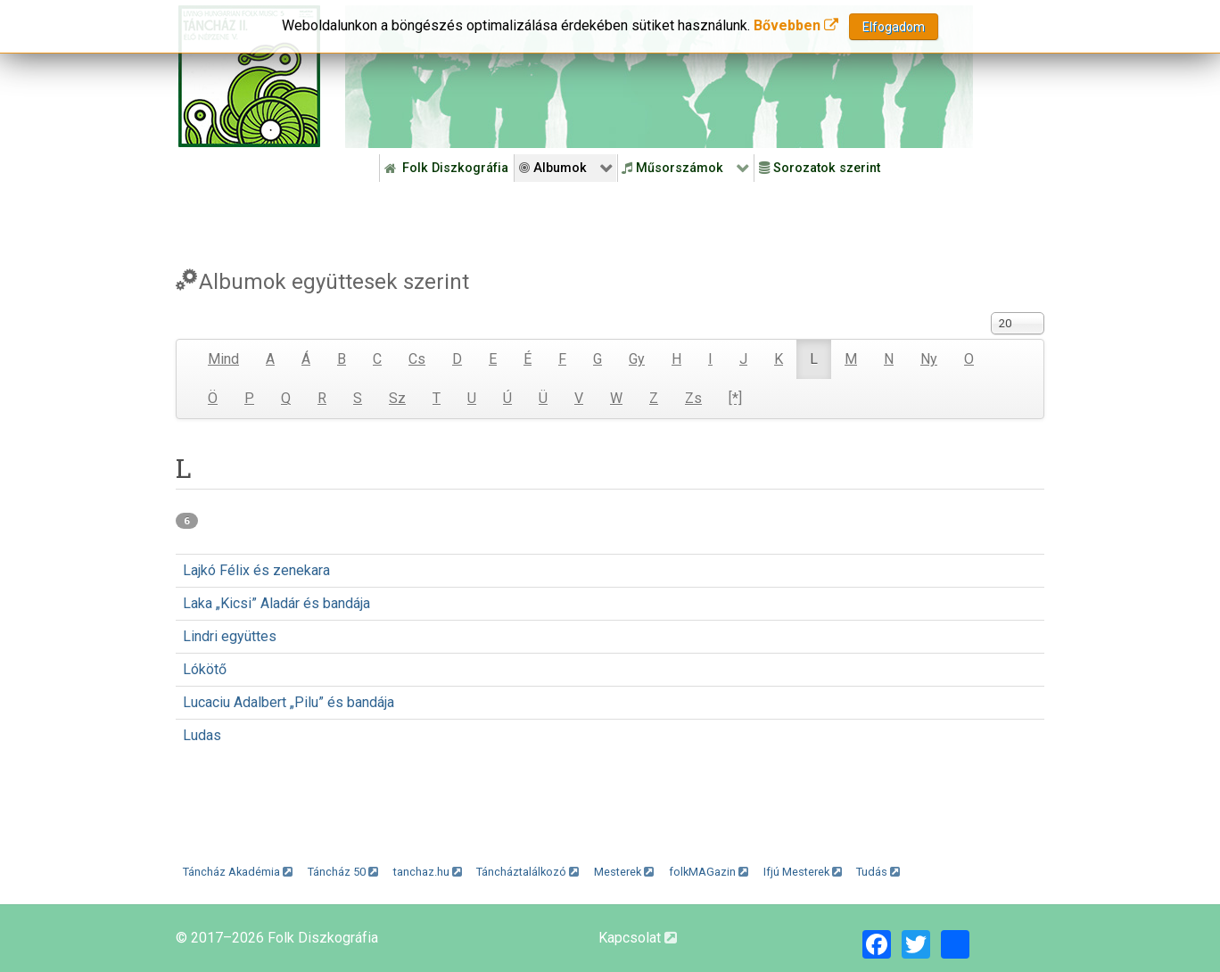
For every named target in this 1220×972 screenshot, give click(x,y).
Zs (693, 398)
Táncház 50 (343, 871)
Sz (397, 398)
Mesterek (624, 871)
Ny (928, 358)
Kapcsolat (637, 937)
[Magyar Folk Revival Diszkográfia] (249, 76)
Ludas (202, 735)
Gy (637, 358)
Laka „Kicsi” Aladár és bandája (276, 603)
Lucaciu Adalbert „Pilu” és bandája (288, 702)
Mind (223, 358)
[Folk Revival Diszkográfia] (659, 76)
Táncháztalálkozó (527, 871)
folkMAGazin (708, 871)
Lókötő (205, 669)
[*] (735, 398)
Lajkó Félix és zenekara (256, 570)
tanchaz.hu (427, 871)
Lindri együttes (229, 636)
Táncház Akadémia (238, 871)
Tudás (878, 871)
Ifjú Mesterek (802, 871)
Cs (416, 358)
